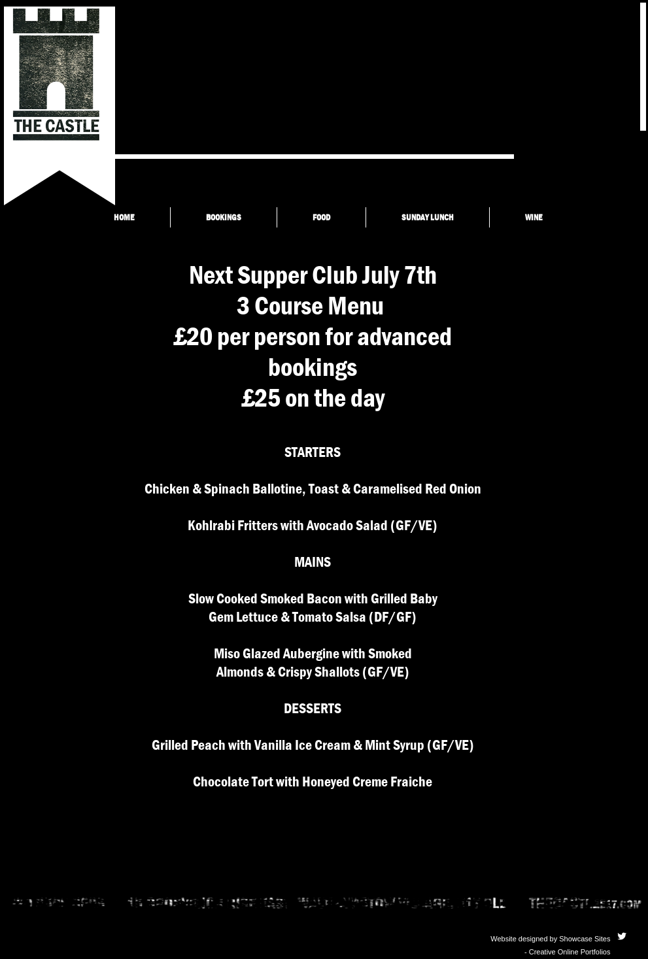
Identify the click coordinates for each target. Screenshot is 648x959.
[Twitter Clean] (622, 936)
